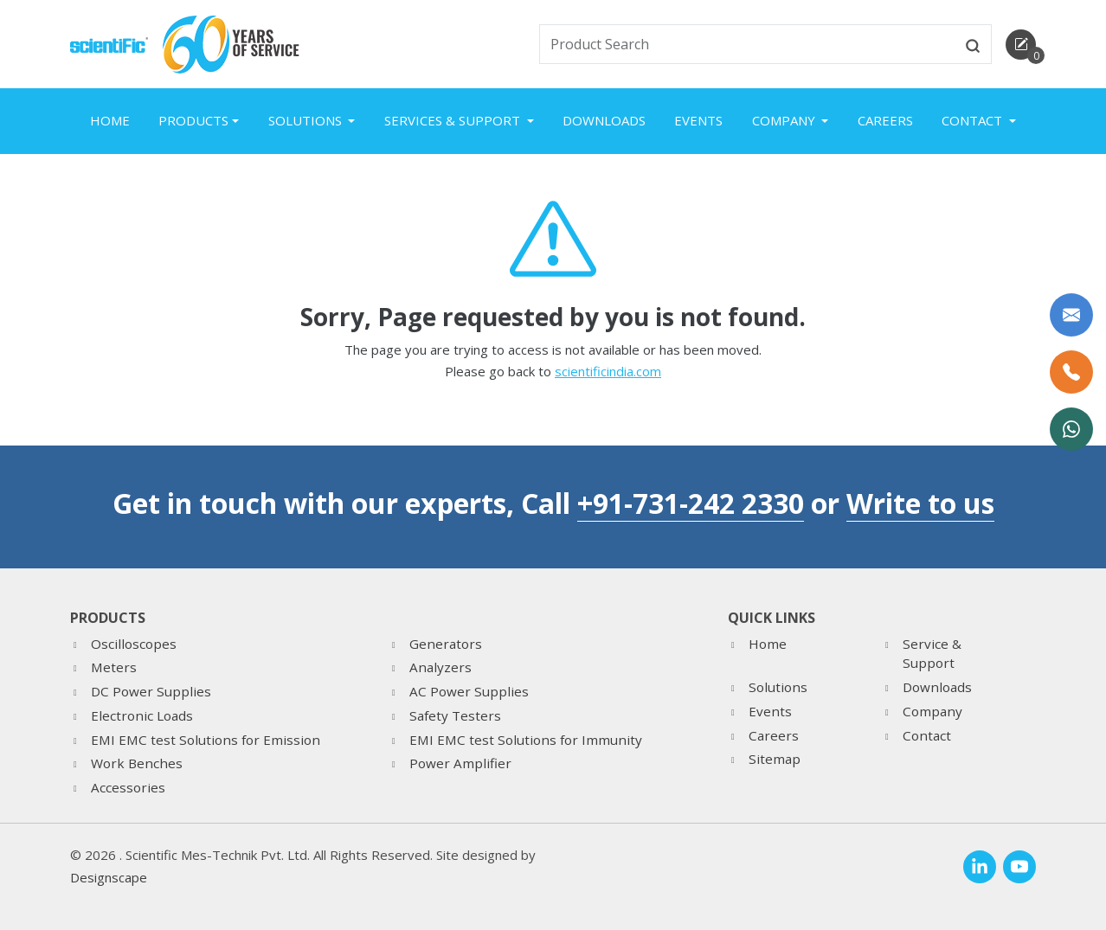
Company (932, 711)
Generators (445, 643)
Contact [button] (974, 120)
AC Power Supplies (469, 691)
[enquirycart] (1021, 44)
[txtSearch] (747, 44)
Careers (885, 120)
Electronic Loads (142, 715)
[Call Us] (1071, 372)
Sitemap (775, 758)
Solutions (778, 687)
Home (110, 120)
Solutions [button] (306, 120)
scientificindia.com (608, 371)
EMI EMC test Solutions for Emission (205, 739)
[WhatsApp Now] (1071, 429)
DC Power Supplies (151, 691)
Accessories (128, 787)
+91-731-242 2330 (690, 503)
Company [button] (785, 120)
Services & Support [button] (454, 120)
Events (698, 120)
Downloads (604, 120)
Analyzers (440, 667)
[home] (109, 43)
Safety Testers (455, 715)
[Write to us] (1071, 315)
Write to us (920, 503)
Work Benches (137, 763)
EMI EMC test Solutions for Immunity (525, 739)
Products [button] (193, 120)
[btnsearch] (973, 44)
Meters (114, 667)
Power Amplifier (460, 763)
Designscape (108, 877)
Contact (927, 735)
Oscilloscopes (134, 643)
